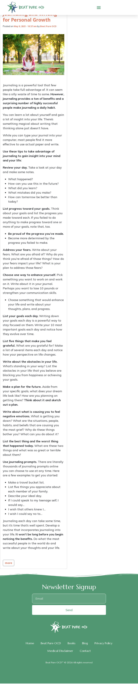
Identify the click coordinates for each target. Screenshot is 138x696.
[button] (99, 7)
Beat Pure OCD (48, 26)
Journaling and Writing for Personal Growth (30, 16)
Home (30, 643)
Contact (85, 651)
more (8, 563)
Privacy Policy (103, 643)
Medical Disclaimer (60, 651)
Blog (85, 643)
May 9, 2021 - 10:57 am (25, 26)
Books (71, 643)
